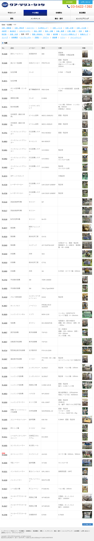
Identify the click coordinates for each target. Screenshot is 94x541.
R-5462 (4, 159)
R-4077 (4, 228)
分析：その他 (81, 28)
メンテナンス (35, 18)
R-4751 (4, 133)
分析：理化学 (19, 28)
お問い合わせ (85, 2)
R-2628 (4, 72)
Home (3, 24)
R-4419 (4, 297)
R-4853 (4, 394)
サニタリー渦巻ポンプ (69, 34)
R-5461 (4, 150)
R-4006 (4, 463)
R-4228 (4, 480)
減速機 (54, 37)
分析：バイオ (57, 28)
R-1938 (4, 376)
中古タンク (12, 13)
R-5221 (4, 471)
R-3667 (4, 306)
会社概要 (69, 2)
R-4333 (4, 385)
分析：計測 (69, 28)
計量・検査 (71, 31)
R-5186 (4, 63)
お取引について (5, 532)
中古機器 (35, 13)
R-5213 (4, 428)
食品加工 (13, 31)
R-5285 (4, 420)
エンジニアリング (82, 18)
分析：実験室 (6, 28)
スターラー (31, 28)
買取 (11, 18)
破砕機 (55, 34)
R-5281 (4, 115)
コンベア (5, 37)
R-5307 (4, 359)
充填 (80, 31)
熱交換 (4, 34)
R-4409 (4, 323)
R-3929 (4, 314)
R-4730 (4, 193)
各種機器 (14, 37)
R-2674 (4, 176)
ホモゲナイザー (24, 31)
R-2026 (4, 497)
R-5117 (4, 211)
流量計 (37, 37)
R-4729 (4, 185)
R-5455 (4, 445)
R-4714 (4, 350)
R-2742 (4, 280)
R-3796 (4, 515)
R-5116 (4, 202)
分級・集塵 (60, 31)
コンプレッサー (25, 37)
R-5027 (4, 489)
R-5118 (4, 219)
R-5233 (4, 254)
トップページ (5, 531)
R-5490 (4, 455)
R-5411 (4, 437)
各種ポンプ (84, 34)
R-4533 (4, 236)
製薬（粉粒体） (37, 34)
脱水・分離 (49, 31)
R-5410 (4, 262)
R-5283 (4, 98)
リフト (62, 37)
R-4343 (4, 411)
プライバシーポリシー (18, 532)
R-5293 (4, 402)
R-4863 (4, 141)
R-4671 (4, 81)
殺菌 (86, 31)
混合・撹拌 (38, 31)
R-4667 (4, 332)
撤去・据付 (59, 18)
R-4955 (4, 288)
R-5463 (4, 167)
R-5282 (4, 124)
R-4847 (4, 342)
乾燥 (48, 34)
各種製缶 (59, 13)
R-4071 (4, 107)
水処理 (4, 31)
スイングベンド (76, 37)
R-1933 (4, 368)
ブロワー (46, 37)
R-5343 (4, 245)
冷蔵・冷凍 (14, 34)
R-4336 (4, 89)
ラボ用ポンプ (42, 28)
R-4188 (4, 54)
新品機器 (82, 13)
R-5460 (4, 271)
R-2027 (4, 506)
